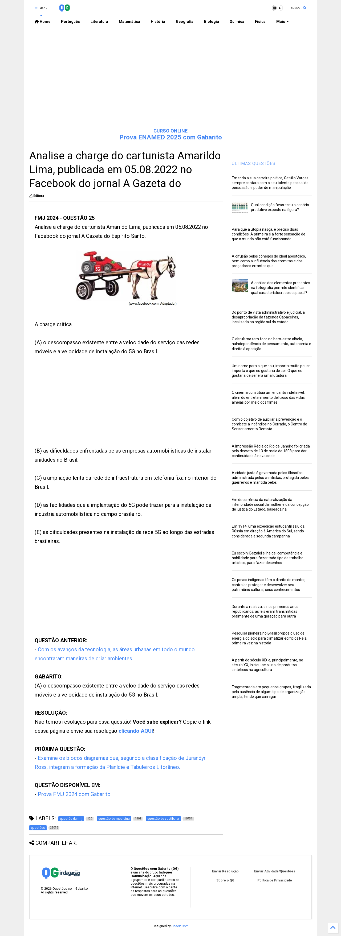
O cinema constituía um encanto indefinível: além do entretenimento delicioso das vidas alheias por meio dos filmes (268, 397)
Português (70, 21)
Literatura (99, 21)
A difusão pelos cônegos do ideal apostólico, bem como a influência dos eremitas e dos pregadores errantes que (269, 261)
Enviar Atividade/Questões (274, 871)
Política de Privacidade (274, 880)
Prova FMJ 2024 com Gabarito (74, 794)
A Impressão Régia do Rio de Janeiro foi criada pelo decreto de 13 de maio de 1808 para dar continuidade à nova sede (271, 451)
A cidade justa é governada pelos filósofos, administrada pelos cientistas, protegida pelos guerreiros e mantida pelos (270, 477)
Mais (282, 21)
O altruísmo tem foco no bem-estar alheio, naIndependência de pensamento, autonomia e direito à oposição (271, 344)
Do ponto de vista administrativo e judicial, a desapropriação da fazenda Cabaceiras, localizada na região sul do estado (268, 317)
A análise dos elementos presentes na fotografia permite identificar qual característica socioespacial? (280, 288)
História (158, 21)
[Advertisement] (170, 82)
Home (42, 21)
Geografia (184, 21)
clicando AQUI (136, 731)
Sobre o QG (225, 880)
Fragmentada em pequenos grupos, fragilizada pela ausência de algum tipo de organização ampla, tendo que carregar (271, 692)
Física (260, 21)
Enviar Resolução (225, 871)
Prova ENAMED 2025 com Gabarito (170, 137)
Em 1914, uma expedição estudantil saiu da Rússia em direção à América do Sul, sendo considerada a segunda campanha (268, 531)
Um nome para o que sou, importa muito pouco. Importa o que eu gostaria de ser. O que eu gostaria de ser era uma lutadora (271, 371)
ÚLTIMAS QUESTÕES (253, 163)
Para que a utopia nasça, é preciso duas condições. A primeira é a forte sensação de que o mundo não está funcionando (268, 234)
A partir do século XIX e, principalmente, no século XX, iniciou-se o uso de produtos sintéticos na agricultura (267, 665)
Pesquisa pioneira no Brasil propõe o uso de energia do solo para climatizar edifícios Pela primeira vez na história (269, 638)
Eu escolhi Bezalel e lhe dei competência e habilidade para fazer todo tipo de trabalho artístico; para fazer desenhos (267, 558)
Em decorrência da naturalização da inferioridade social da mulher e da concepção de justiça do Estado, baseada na (270, 504)
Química (237, 21)
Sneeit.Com (180, 926)
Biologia (211, 21)
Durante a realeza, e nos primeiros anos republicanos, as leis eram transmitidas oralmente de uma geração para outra (265, 611)
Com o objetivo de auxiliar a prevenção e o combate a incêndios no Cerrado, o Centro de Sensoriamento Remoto (269, 424)
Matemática (129, 21)
